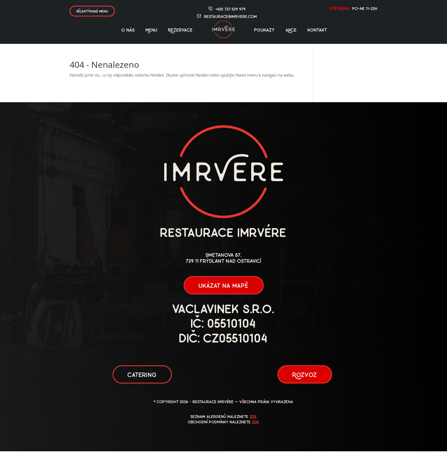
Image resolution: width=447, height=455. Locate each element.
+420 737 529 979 (231, 9)
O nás (128, 30)
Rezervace (180, 30)
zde (253, 421)
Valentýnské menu (92, 11)
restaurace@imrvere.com (230, 17)
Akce (291, 30)
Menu (151, 30)
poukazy (264, 30)
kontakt (317, 30)
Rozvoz (304, 378)
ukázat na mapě (223, 287)
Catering (142, 378)
